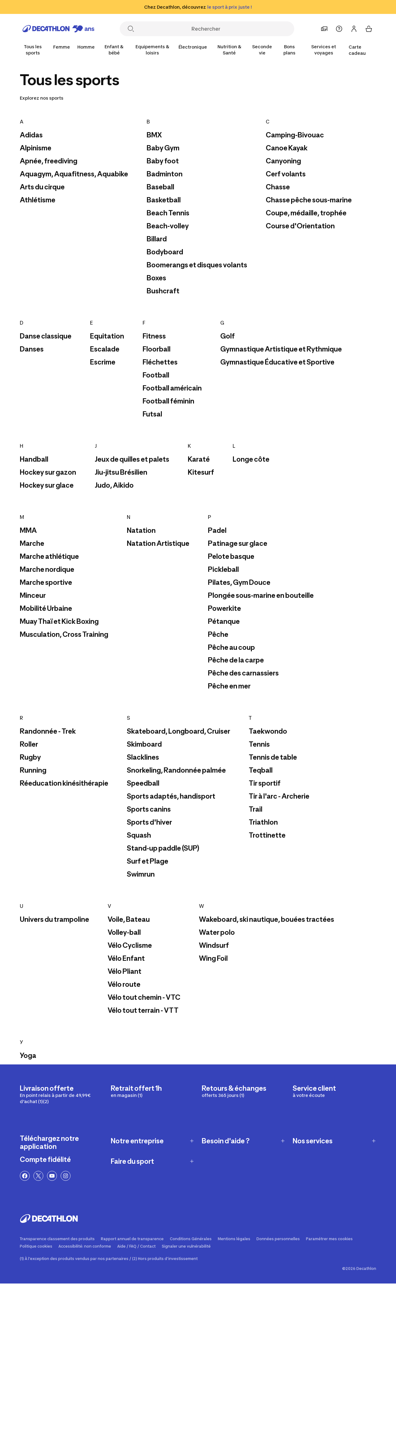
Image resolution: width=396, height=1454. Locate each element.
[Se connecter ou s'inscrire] (353, 28)
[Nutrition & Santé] (229, 50)
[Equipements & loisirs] (152, 50)
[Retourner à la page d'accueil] (58, 28)
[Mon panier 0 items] (368, 28)
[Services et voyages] (323, 50)
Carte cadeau (357, 50)
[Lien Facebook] (25, 1176)
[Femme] (61, 47)
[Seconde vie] (262, 50)
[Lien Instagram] (66, 1176)
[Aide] (339, 28)
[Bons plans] (289, 50)
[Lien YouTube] (52, 1176)
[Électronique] (193, 47)
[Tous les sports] (33, 50)
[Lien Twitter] (38, 1176)
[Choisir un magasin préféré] (324, 28)
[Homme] (86, 47)
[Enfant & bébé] (114, 50)
